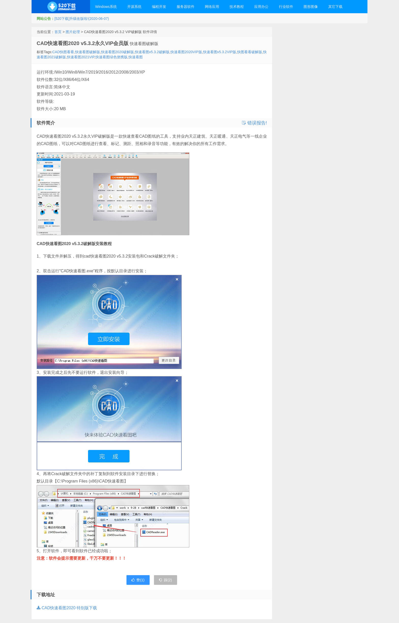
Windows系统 (106, 7)
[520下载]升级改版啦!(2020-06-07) (81, 19)
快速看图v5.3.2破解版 (152, 52)
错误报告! (254, 123)
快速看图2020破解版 (117, 52)
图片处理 (73, 32)
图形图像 (311, 7)
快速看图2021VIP (80, 57)
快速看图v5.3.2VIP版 (219, 52)
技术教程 (237, 7)
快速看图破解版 (87, 52)
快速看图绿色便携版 (111, 57)
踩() (165, 580)
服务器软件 (185, 7)
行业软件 (286, 7)
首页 (58, 32)
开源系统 (134, 7)
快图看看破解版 (249, 52)
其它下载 (335, 7)
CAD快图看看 (63, 52)
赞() (138, 580)
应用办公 (261, 7)
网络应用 (212, 7)
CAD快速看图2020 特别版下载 (67, 608)
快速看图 (136, 57)
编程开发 (159, 7)
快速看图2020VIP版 (186, 52)
